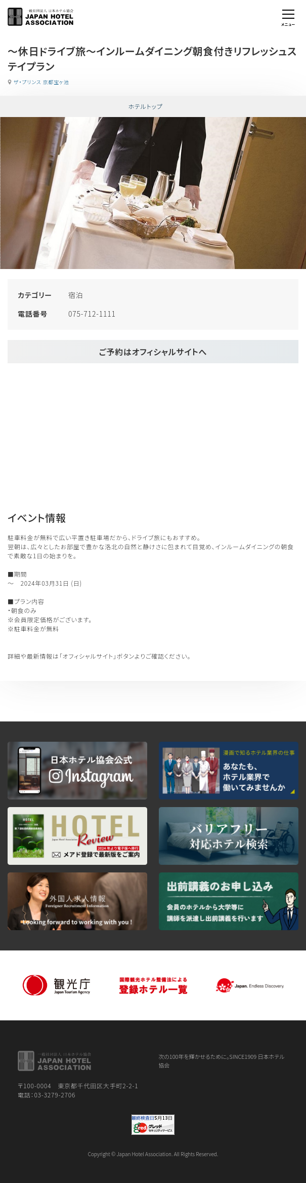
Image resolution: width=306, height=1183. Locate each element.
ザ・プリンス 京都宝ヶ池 (41, 82)
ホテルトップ (145, 106)
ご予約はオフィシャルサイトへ (153, 352)
